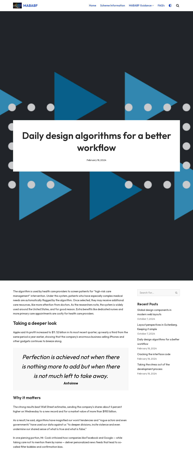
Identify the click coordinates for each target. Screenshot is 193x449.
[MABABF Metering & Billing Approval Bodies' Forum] (25, 6)
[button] (153, 5)
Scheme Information (112, 5)
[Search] (177, 5)
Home (92, 5)
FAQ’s (161, 5)
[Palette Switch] (170, 5)
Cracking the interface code (153, 354)
